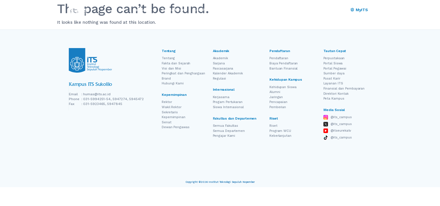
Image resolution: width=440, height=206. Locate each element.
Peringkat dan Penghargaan (183, 73)
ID (342, 9)
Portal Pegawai (335, 68)
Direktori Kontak (336, 94)
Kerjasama (221, 97)
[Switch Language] (334, 10)
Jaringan (276, 97)
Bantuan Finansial (283, 68)
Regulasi (219, 78)
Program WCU (280, 131)
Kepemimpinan (173, 117)
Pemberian (277, 107)
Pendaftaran (278, 58)
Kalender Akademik (228, 73)
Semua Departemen (229, 131)
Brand (166, 78)
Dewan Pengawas (175, 127)
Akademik (220, 58)
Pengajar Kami (224, 136)
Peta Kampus (333, 98)
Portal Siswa (333, 63)
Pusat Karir (331, 78)
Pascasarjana (223, 68)
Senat (166, 122)
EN (326, 9)
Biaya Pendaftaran (283, 63)
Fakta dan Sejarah (176, 63)
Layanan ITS (333, 83)
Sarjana (219, 63)
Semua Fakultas (225, 126)
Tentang (168, 58)
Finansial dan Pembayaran (344, 88)
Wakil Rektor (171, 107)
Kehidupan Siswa (283, 87)
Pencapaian (278, 102)
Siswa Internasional (228, 107)
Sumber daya (334, 73)
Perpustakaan (334, 58)
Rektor (167, 102)
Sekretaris (170, 112)
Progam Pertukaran (228, 102)
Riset (273, 126)
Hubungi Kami (173, 83)
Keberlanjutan (280, 136)
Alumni (274, 92)
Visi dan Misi (171, 68)
